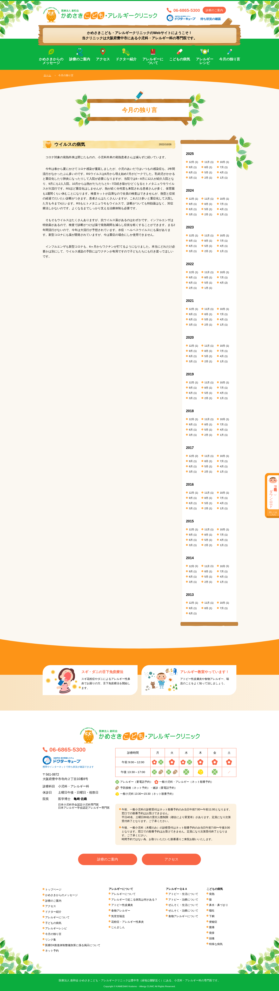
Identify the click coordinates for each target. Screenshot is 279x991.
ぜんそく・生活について (183, 904)
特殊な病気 (216, 942)
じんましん (118, 926)
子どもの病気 (53, 921)
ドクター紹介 (126, 59)
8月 (206, 167)
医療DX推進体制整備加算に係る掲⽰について (73, 943)
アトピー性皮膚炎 (122, 904)
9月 (191, 167)
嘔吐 (211, 910)
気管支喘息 (118, 915)
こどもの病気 (179, 59)
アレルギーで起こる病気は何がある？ (134, 899)
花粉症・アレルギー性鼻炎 (127, 920)
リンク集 (50, 937)
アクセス (103, 59)
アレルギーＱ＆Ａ (176, 889)
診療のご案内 (214, 10)
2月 (206, 177)
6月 (191, 172)
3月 (191, 177)
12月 (191, 161)
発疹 (211, 931)
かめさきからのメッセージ (51, 61)
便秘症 (213, 920)
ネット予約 (52, 948)
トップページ (53, 889)
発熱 (211, 893)
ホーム (47, 75)
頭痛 (211, 936)
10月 (222, 161)
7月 (222, 167)
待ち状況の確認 (210, 19)
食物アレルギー (120, 910)
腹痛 (211, 926)
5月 (206, 172)
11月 (207, 161)
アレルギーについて (152, 61)
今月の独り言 (229, 59)
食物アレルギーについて (183, 915)
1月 (222, 177)
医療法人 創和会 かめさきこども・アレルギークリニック (103, 15)
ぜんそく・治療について (183, 910)
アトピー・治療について (183, 899)
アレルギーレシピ (204, 61)
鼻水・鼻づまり (218, 904)
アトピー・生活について (183, 893)
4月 (222, 172)
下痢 (211, 915)
